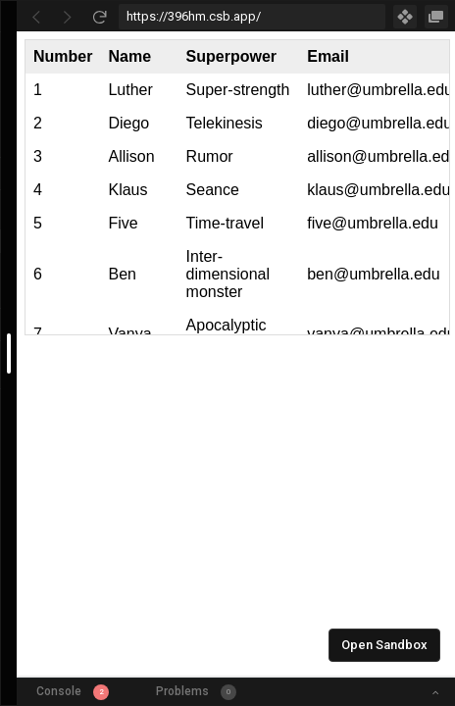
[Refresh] (99, 16)
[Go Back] (36, 16)
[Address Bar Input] (252, 16)
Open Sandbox (384, 644)
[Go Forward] (67, 16)
